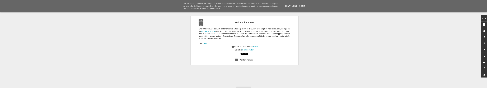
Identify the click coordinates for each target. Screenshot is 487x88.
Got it (302, 6)
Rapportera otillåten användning (257, 86)
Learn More (291, 6)
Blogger (245, 86)
